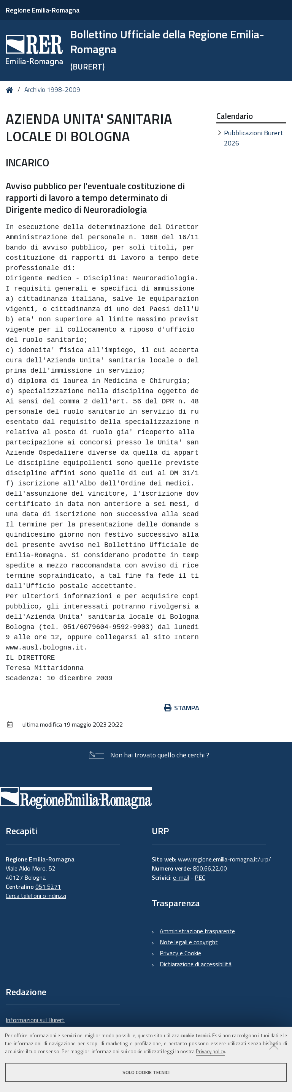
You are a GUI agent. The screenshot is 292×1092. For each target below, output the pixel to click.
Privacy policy (210, 1051)
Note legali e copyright (189, 942)
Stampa (182, 708)
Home (11, 90)
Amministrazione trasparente (197, 931)
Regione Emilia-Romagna (42, 10)
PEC (200, 877)
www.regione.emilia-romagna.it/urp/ (224, 859)
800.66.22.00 (210, 868)
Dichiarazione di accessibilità (196, 964)
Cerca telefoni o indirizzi (36, 895)
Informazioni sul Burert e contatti (35, 1024)
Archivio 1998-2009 (52, 90)
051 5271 (48, 886)
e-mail (181, 877)
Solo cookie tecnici (146, 1072)
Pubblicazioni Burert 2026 (253, 138)
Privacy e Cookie (180, 953)
